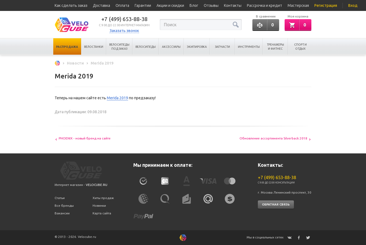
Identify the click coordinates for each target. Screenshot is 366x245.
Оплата (122, 5)
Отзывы (211, 5)
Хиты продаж (103, 198)
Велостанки (93, 46)
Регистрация (325, 5)
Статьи (60, 198)
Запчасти (222, 46)
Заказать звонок (124, 30)
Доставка (101, 5)
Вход (353, 5)
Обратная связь (276, 204)
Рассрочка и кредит (264, 5)
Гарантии (143, 5)
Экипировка (197, 46)
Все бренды (64, 205)
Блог (194, 5)
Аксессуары (171, 46)
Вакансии (62, 213)
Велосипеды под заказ (119, 46)
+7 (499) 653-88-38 (124, 19)
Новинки (99, 205)
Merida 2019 (117, 98)
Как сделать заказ (71, 5)
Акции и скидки (170, 5)
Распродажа (67, 46)
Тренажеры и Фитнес (275, 46)
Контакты (232, 5)
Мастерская (298, 5)
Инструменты (249, 46)
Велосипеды (145, 46)
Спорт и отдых (300, 46)
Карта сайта (102, 213)
